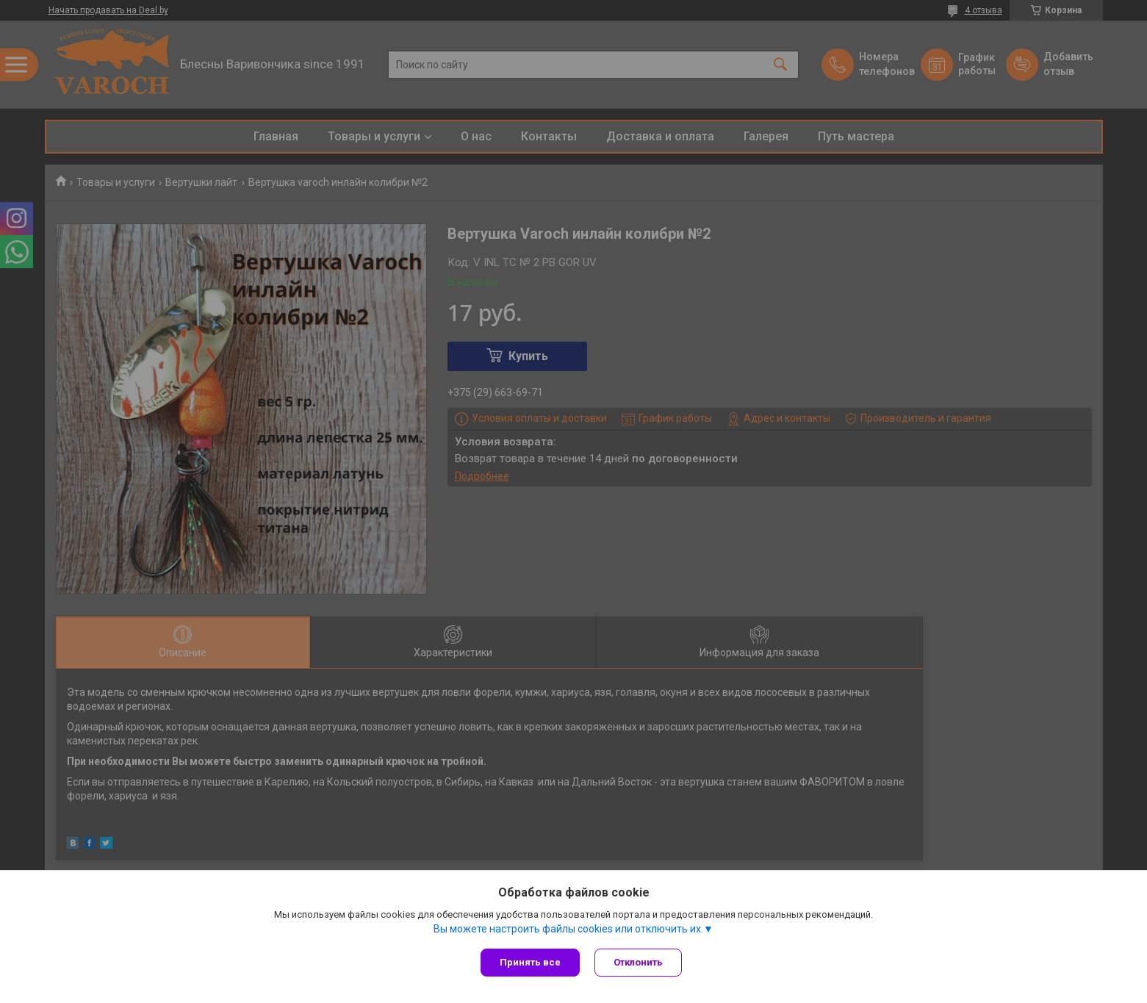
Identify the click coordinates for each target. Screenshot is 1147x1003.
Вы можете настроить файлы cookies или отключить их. (568, 929)
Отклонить (638, 962)
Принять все (530, 962)
